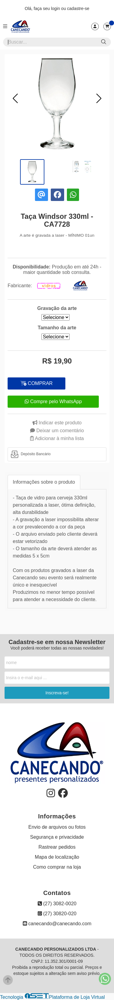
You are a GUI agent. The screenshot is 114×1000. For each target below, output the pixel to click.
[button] (15, 98)
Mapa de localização (57, 857)
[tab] (57, 454)
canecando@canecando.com (57, 923)
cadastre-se (78, 8)
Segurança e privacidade (57, 837)
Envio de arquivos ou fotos (57, 827)
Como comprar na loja (57, 867)
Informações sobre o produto (44, 482)
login (56, 8)
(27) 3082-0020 (57, 903)
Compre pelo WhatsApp (53, 401)
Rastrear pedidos (57, 847)
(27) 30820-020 (57, 913)
